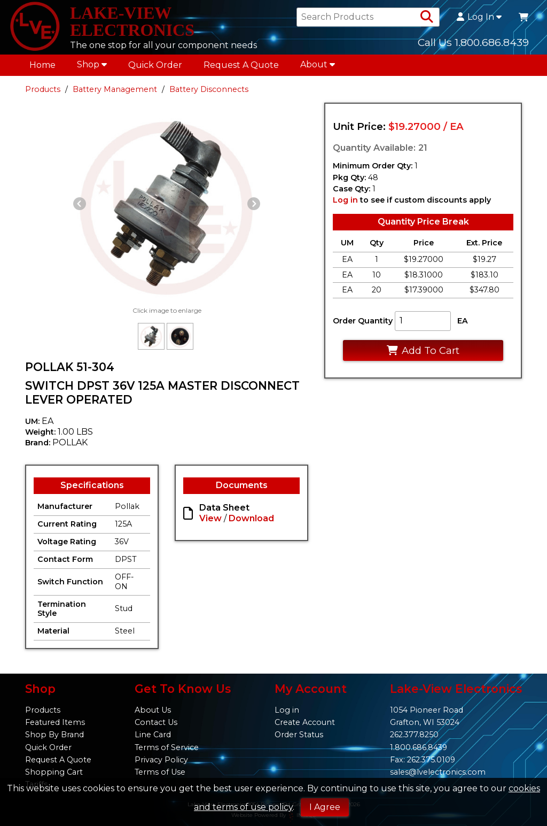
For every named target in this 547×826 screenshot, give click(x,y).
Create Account (305, 722)
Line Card (153, 734)
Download (251, 518)
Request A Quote (241, 65)
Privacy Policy (161, 760)
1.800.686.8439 (418, 747)
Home (42, 65)
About (317, 64)
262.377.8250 (414, 734)
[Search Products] (426, 17)
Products (42, 89)
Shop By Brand (54, 734)
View (210, 518)
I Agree (324, 807)
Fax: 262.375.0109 (422, 760)
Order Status (299, 734)
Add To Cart (423, 350)
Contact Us (156, 722)
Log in (345, 200)
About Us (153, 710)
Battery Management (115, 89)
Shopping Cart (54, 772)
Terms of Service (167, 747)
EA (462, 321)
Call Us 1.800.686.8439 (473, 42)
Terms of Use (160, 772)
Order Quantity (363, 321)
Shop (92, 64)
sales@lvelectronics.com (438, 772)
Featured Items (55, 722)
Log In (479, 17)
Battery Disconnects (208, 89)
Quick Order (155, 65)
